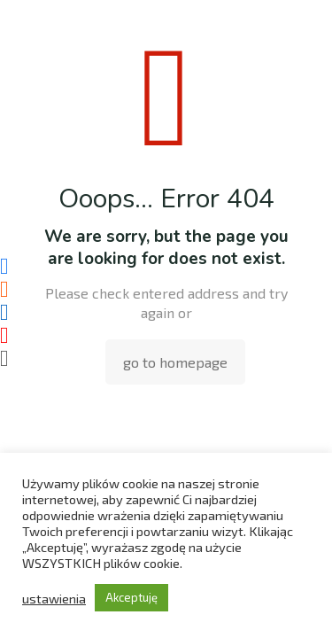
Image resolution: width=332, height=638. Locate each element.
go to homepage (175, 362)
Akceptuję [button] (131, 597)
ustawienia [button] (54, 598)
